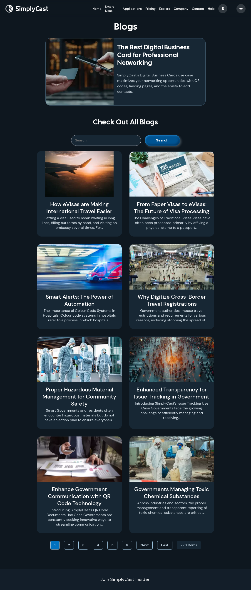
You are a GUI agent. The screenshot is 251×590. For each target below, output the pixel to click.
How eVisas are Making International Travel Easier (79, 208)
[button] (222, 8)
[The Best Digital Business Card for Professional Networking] (80, 71)
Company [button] (181, 9)
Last (165, 545)
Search (162, 140)
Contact (198, 9)
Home (96, 9)
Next (144, 545)
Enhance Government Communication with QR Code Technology (79, 496)
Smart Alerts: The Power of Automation (79, 300)
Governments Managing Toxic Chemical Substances (171, 493)
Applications (132, 9)
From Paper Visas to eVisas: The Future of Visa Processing (171, 208)
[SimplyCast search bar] (106, 140)
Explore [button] (164, 9)
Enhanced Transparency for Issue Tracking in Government (171, 393)
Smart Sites (109, 9)
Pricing (150, 9)
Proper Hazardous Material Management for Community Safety (79, 396)
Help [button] (211, 9)
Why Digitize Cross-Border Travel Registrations (172, 300)
